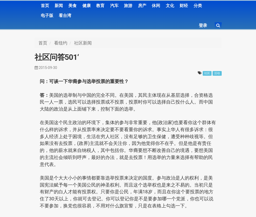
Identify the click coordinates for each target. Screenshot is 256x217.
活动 (217, 73)
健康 (86, 5)
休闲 (156, 5)
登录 (203, 25)
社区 (207, 73)
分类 (198, 5)
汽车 (114, 5)
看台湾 (65, 15)
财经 (184, 5)
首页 (45, 5)
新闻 (59, 5)
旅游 (128, 5)
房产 (142, 5)
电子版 (47, 15)
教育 (100, 5)
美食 (72, 5)
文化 (170, 5)
